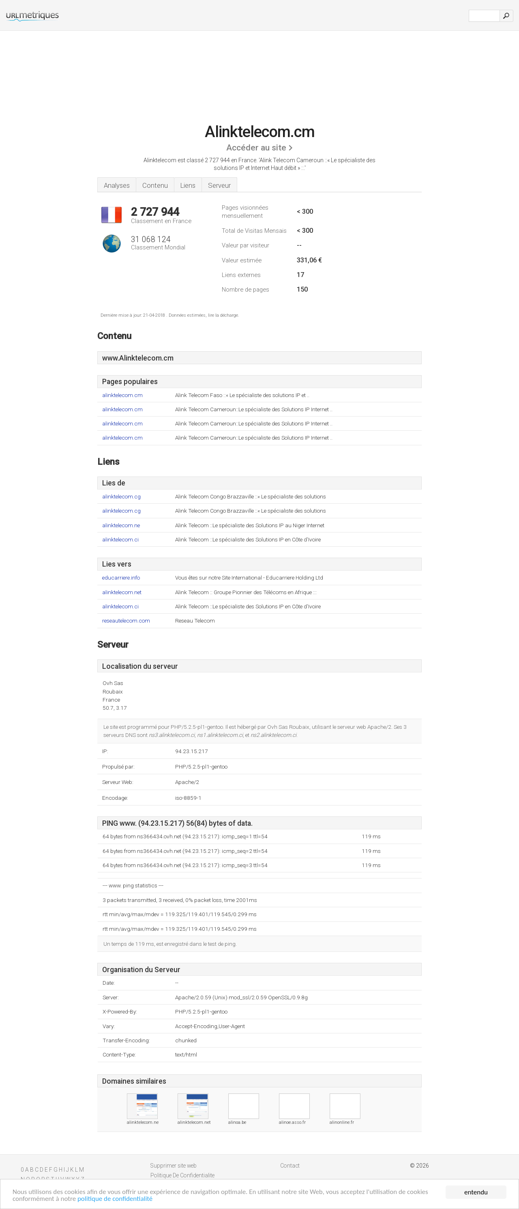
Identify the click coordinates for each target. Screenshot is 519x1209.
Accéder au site (256, 147)
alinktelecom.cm (122, 395)
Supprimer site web (173, 1165)
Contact (290, 1165)
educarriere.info (121, 578)
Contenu (155, 185)
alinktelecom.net (122, 592)
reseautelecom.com (126, 621)
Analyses (117, 185)
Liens (187, 185)
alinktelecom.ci (120, 540)
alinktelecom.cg (121, 497)
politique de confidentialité (115, 1199)
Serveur (219, 185)
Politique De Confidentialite (182, 1175)
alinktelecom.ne (121, 525)
